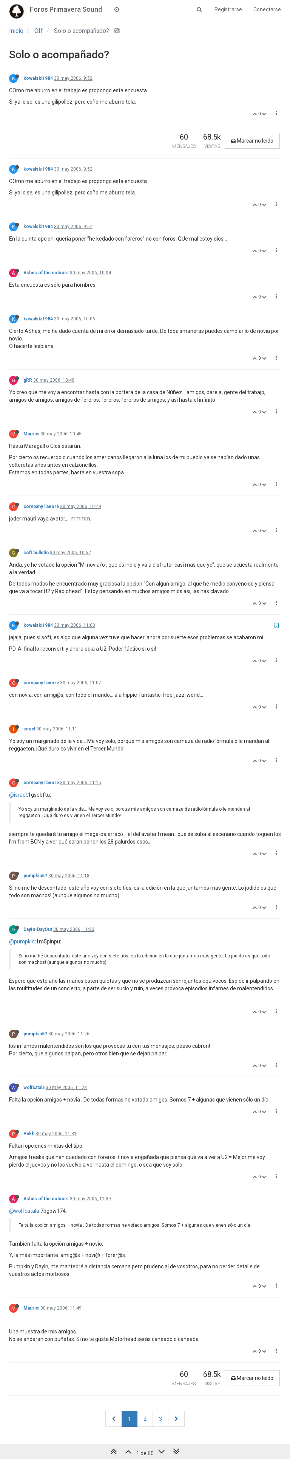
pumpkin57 (35, 875)
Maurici (31, 434)
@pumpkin (22, 941)
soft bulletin (36, 552)
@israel (18, 795)
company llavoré (41, 506)
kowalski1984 (38, 78)
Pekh (28, 1133)
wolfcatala (34, 1087)
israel (29, 729)
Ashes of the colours (46, 272)
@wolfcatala (24, 1211)
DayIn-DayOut (37, 929)
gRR (27, 380)
